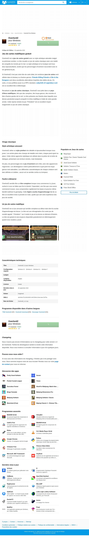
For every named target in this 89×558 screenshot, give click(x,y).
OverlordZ (14, 322)
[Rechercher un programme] (63, 2)
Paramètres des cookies (9, 527)
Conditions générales (8, 525)
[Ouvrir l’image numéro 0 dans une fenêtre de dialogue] (15, 233)
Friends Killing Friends (40, 77)
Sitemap (28, 521)
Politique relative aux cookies (26, 525)
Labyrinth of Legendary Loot (46, 83)
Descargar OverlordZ (38, 312)
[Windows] (7, 33)
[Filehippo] (8, 2)
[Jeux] (12, 33)
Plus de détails (74, 192)
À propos (5, 521)
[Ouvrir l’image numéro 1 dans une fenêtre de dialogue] (43, 233)
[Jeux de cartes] (18, 33)
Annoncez (20, 521)
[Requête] (41, 2)
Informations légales (63, 525)
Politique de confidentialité (46, 525)
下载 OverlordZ (6, 312)
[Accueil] (2, 33)
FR (84, 2)
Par (12, 43)
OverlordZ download (21, 312)
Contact (12, 521)
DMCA (73, 525)
